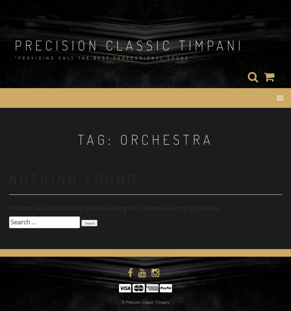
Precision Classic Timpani (129, 45)
